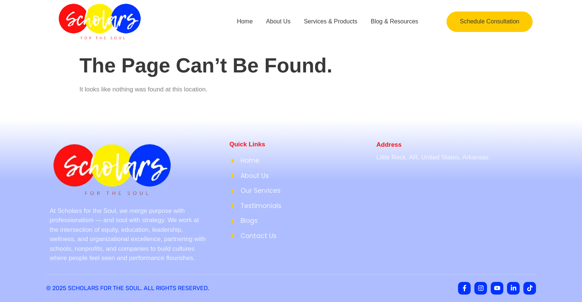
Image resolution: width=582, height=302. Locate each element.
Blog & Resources (394, 21)
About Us (278, 21)
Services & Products (330, 21)
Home (245, 21)
